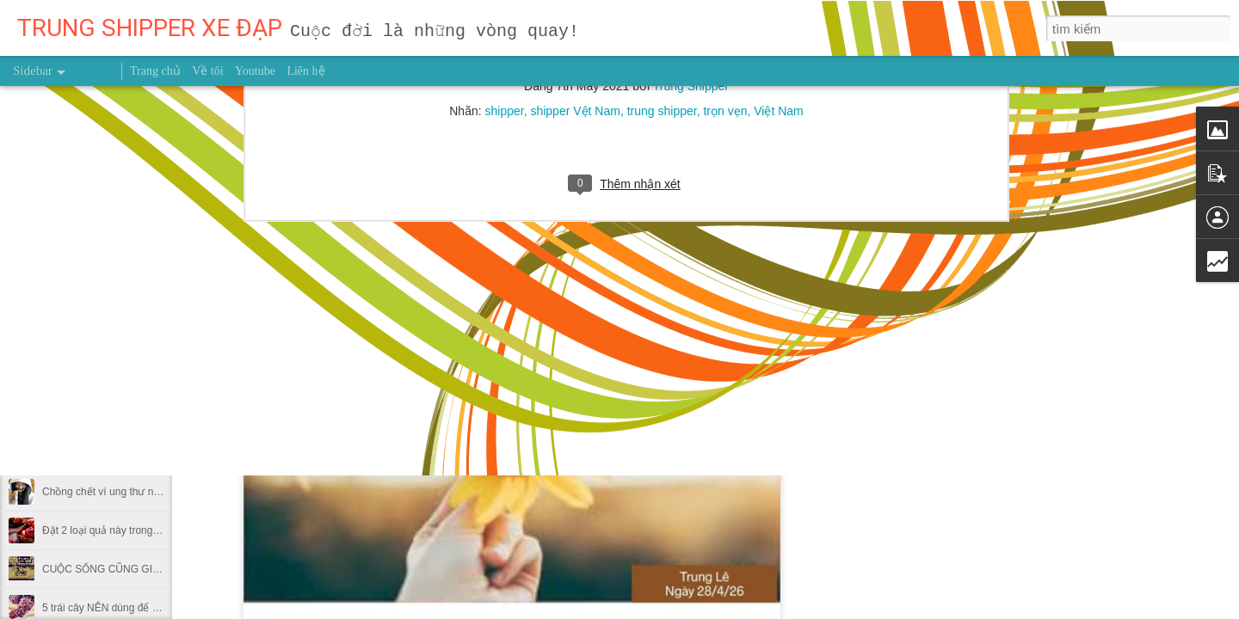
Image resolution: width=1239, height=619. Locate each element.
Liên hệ (305, 70)
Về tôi (207, 70)
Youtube (255, 70)
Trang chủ (155, 70)
